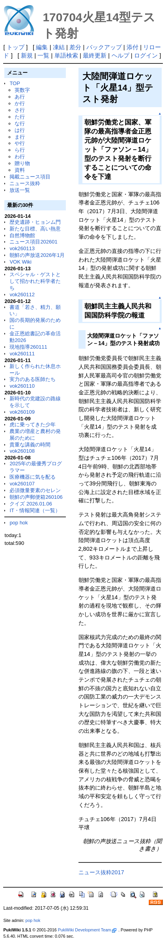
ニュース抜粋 (24, 183)
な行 (20, 123)
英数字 (22, 90)
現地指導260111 (28, 347)
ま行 (20, 137)
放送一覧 (19, 190)
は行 (20, 130)
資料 (20, 170)
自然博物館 (22, 235)
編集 (42, 47)
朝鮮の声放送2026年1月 (37, 255)
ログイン (146, 55)
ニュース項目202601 (33, 242)
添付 (132, 47)
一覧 (43, 55)
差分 (75, 47)
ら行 (20, 150)
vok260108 (22, 451)
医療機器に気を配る (32, 477)
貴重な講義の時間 (29, 445)
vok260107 (22, 484)
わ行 (20, 157)
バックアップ (104, 47)
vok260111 (22, 354)
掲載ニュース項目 (29, 177)
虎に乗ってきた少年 (32, 424)
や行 (20, 143)
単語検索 (66, 55)
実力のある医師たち (32, 379)
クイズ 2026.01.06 (30, 504)
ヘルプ (120, 55)
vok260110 (22, 386)
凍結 (59, 47)
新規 (27, 55)
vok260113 (22, 248)
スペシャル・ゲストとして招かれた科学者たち (35, 281)
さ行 (20, 110)
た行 (20, 117)
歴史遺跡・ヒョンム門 (35, 222)
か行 (20, 103)
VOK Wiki (20, 262)
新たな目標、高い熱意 (35, 229)
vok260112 (22, 294)
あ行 (20, 97)
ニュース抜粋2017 (101, 872)
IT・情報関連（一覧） (34, 510)
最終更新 (94, 55)
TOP (14, 83)
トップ (15, 47)
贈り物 (22, 163)
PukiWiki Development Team (87, 929)
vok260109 (22, 412)
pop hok (18, 523)
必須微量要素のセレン (35, 490)
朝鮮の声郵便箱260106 (35, 497)
